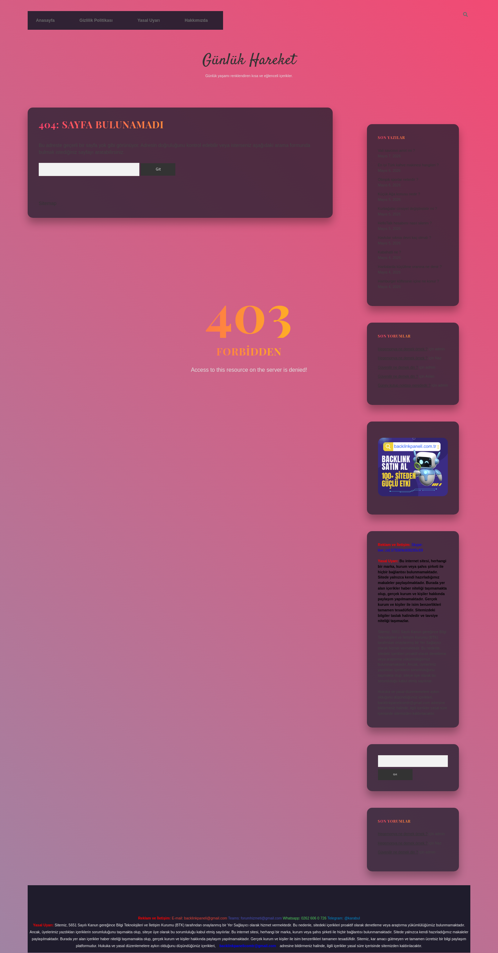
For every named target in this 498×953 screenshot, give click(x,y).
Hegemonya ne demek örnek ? (403, 349)
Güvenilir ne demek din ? (398, 367)
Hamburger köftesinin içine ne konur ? (408, 281)
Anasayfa (44, 20)
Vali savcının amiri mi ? (396, 150)
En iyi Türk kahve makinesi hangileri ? (408, 165)
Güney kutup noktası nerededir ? (404, 385)
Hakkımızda (185, 20)
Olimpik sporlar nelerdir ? (398, 179)
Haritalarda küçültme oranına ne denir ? (410, 267)
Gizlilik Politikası (91, 20)
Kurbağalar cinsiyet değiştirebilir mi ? (407, 208)
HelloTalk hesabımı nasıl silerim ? (405, 223)
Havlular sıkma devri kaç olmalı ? (404, 237)
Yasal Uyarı (140, 20)
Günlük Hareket (249, 60)
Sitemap (47, 205)
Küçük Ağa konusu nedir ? (399, 194)
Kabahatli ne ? (389, 252)
